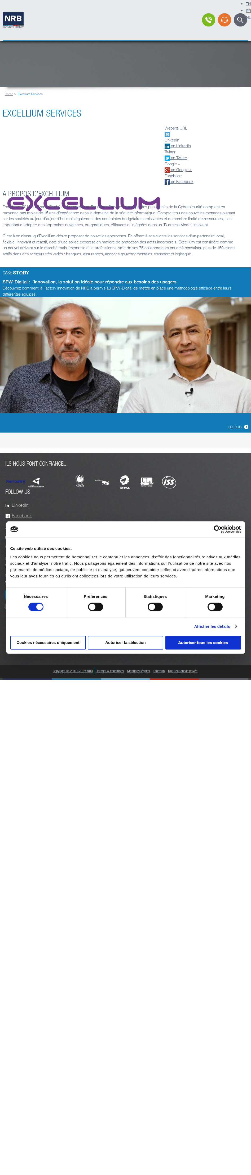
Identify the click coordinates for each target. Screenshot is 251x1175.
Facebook (22, 515)
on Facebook (179, 181)
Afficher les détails (212, 626)
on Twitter (176, 157)
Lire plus (234, 427)
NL (248, 17)
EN (248, 3)
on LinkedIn (178, 145)
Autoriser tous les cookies (203, 642)
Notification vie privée (182, 671)
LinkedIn (20, 505)
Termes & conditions (110, 671)
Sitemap (159, 671)
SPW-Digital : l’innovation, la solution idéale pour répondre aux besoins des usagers (90, 281)
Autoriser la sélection (125, 642)
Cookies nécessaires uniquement (48, 642)
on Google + (178, 169)
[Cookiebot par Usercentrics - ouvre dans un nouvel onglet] (218, 529)
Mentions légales (138, 671)
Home (9, 94)
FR (248, 10)
